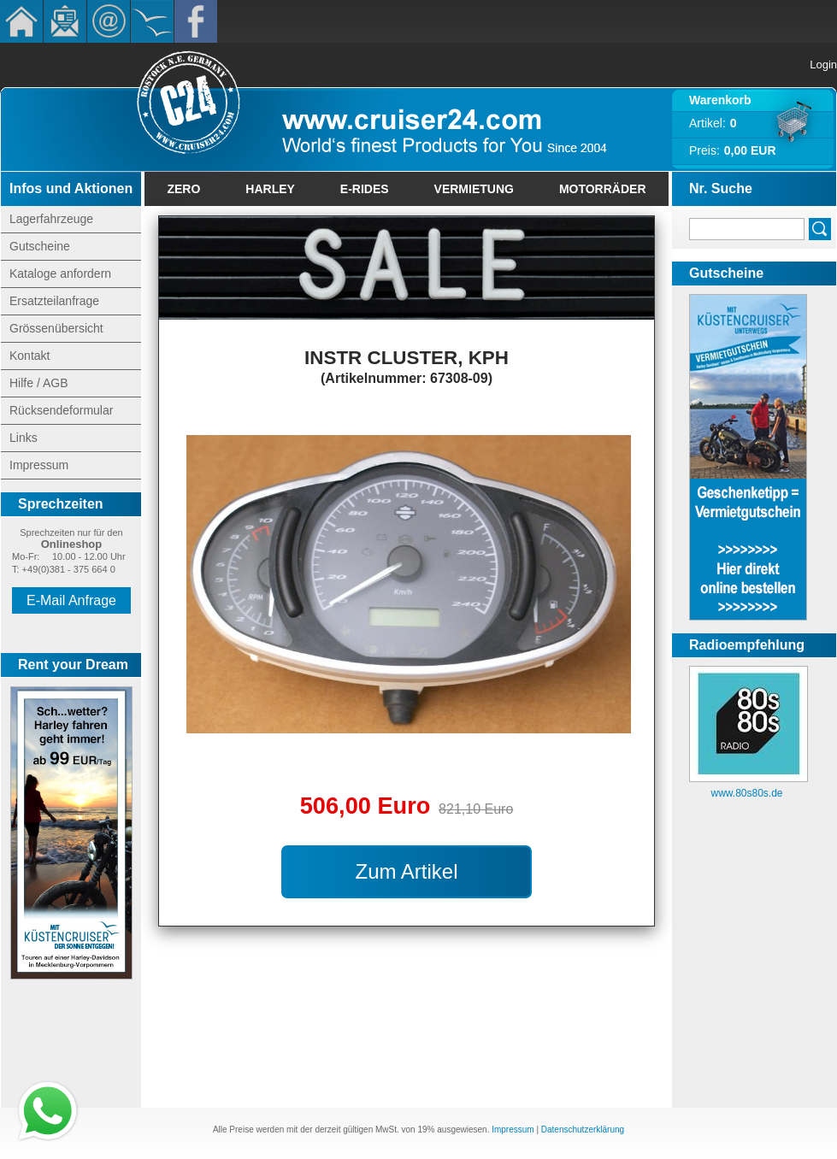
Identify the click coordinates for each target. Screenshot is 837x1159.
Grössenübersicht (56, 328)
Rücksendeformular (61, 410)
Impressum (38, 465)
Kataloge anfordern (60, 273)
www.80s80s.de (746, 793)
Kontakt (108, 21)
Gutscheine (39, 246)
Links (23, 437)
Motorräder (602, 189)
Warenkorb (720, 100)
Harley (270, 189)
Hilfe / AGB (38, 383)
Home (21, 21)
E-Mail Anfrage (71, 600)
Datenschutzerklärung (582, 1129)
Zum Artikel (406, 871)
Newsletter (65, 21)
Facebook (195, 21)
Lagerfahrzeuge (51, 219)
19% (425, 1129)
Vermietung (474, 189)
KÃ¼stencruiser (152, 21)
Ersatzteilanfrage (54, 301)
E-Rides (364, 189)
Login (823, 64)
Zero (183, 189)
